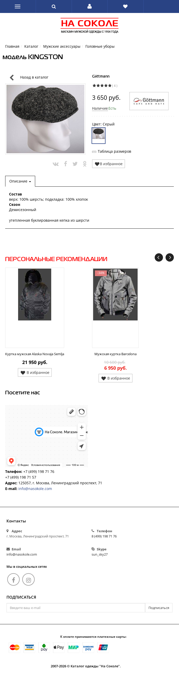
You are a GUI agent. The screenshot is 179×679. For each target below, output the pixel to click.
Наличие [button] (100, 108)
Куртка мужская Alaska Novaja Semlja (34, 354)
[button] (89, 6)
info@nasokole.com (35, 488)
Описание (20, 181)
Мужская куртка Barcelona (115, 354)
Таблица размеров (114, 151)
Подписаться (21, 597)
